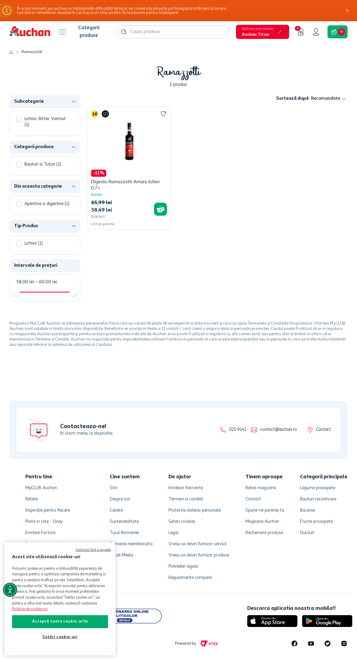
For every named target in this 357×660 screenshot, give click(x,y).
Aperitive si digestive (46, 204)
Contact (323, 430)
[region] (60, 598)
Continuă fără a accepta (93, 550)
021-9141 (237, 430)
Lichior (33, 243)
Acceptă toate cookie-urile (60, 621)
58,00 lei (25, 282)
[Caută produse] (124, 32)
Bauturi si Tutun (42, 164)
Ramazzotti (32, 52)
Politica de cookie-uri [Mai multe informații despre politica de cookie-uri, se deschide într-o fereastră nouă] (30, 609)
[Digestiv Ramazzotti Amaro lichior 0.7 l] (129, 168)
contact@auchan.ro (278, 430)
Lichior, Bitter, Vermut (45, 122)
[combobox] (173, 31)
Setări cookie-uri (59, 637)
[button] (262, 32)
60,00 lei (46, 282)
